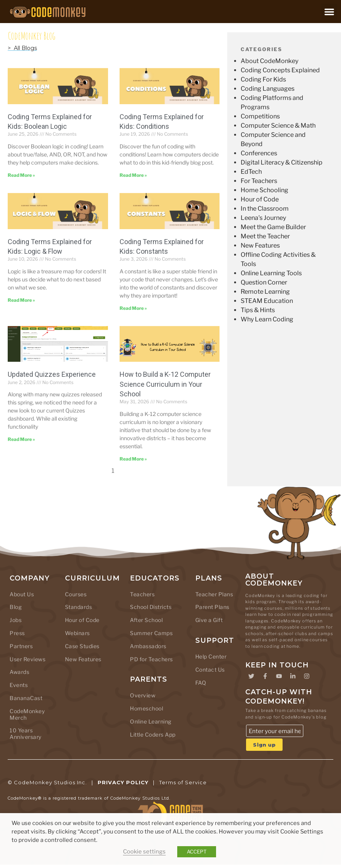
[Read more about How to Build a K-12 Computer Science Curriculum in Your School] (133, 459)
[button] (329, 12)
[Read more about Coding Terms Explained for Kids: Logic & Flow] (21, 300)
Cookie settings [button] (144, 851)
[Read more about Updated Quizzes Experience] (21, 439)
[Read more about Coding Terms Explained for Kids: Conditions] (133, 175)
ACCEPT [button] (196, 851)
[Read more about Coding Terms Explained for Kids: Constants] (133, 308)
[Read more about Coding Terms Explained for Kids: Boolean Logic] (21, 175)
